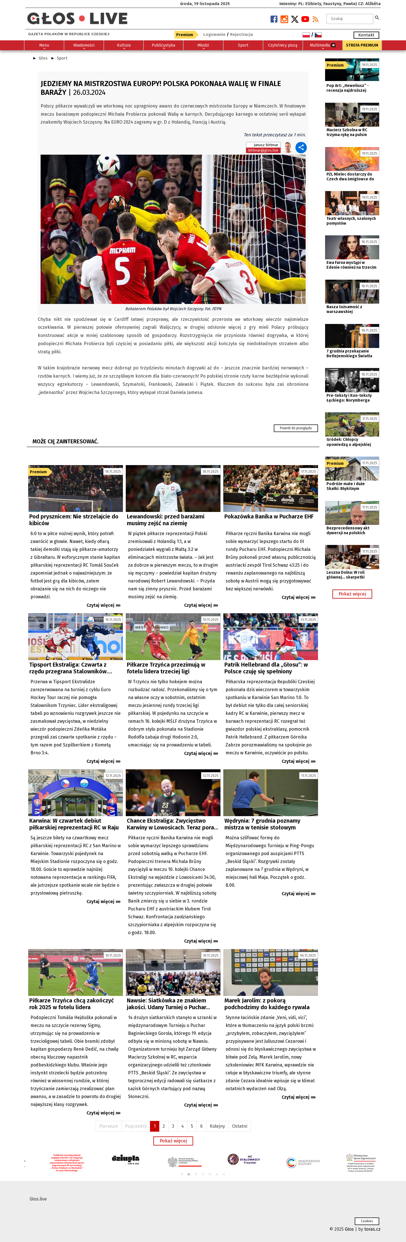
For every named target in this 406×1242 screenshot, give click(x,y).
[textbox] (349, 19)
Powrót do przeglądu (296, 428)
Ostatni (239, 1126)
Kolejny (217, 1126)
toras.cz (372, 1229)
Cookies (367, 1221)
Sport (62, 58)
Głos (43, 58)
